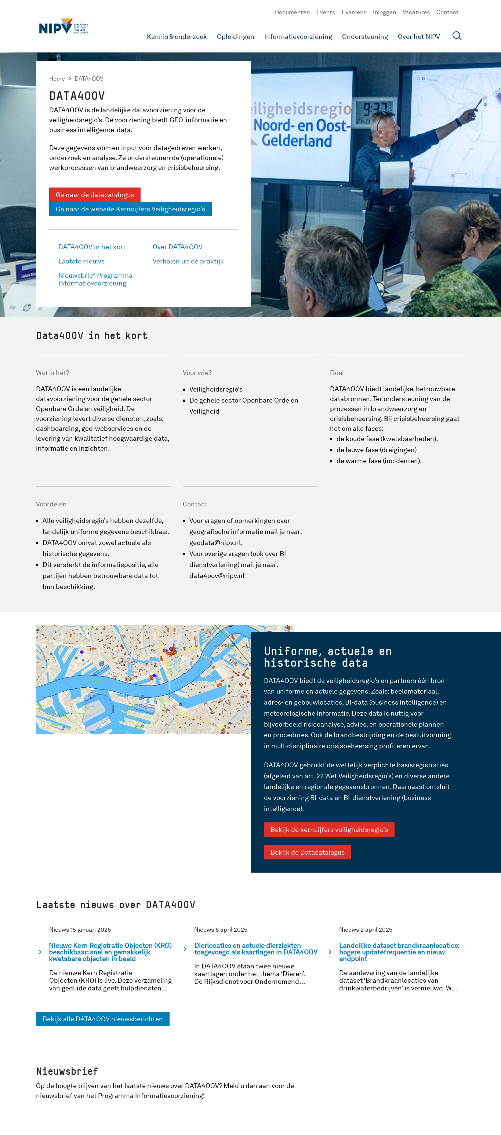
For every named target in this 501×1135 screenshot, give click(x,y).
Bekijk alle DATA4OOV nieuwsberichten (103, 1019)
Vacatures (416, 12)
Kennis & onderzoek (177, 36)
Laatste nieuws (81, 261)
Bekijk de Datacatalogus (308, 852)
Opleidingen (235, 36)
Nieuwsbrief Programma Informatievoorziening (95, 279)
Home (57, 78)
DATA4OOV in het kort (92, 247)
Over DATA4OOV (178, 247)
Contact (447, 12)
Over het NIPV (419, 36)
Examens (354, 12)
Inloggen (384, 12)
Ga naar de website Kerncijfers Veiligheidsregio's (130, 209)
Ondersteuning (365, 36)
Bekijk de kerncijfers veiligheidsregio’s (329, 829)
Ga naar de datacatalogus (95, 195)
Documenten (292, 12)
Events (325, 12)
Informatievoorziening (298, 36)
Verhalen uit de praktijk (188, 261)
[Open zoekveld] (457, 37)
